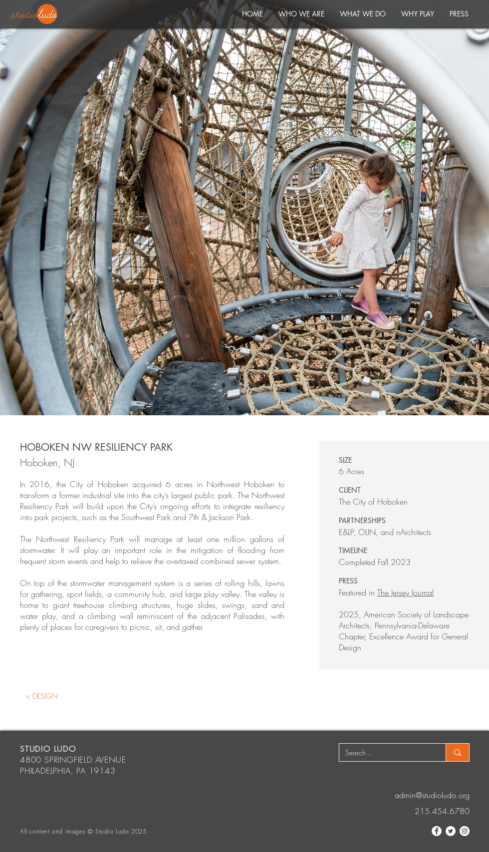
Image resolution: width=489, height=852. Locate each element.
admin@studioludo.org (432, 795)
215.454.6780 (442, 811)
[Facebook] (437, 831)
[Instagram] (465, 831)
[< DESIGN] (41, 696)
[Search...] (385, 753)
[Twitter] (451, 831)
